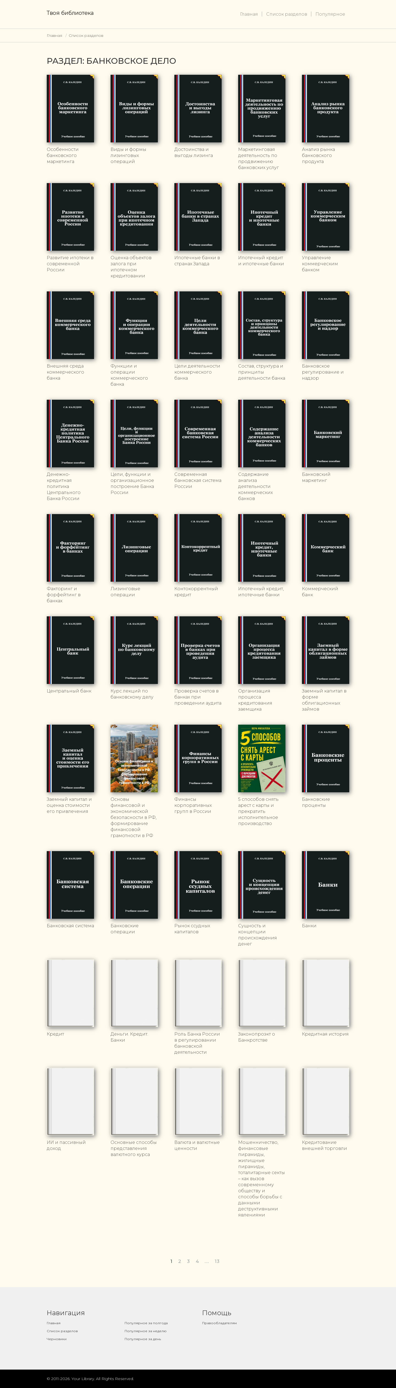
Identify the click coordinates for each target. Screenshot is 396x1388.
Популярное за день (143, 1339)
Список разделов (286, 14)
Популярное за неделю (146, 1331)
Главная (249, 14)
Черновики (57, 1339)
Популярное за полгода (146, 1323)
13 (217, 1261)
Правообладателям (219, 1323)
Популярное (330, 14)
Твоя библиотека (70, 13)
